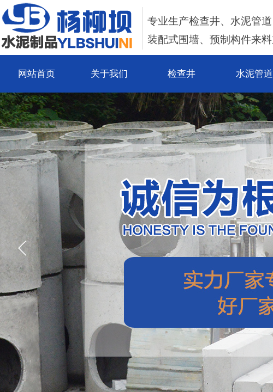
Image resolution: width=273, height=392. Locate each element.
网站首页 (36, 74)
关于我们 (109, 74)
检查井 (181, 74)
